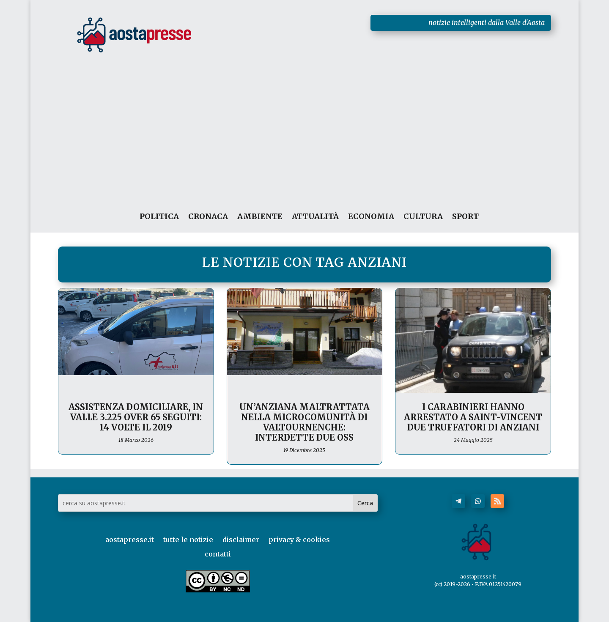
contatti (218, 554)
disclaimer (240, 539)
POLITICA (159, 216)
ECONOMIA (371, 216)
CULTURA (423, 216)
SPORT (465, 216)
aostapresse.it (129, 539)
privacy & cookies (299, 539)
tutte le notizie (188, 539)
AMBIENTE (260, 216)
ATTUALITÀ (315, 216)
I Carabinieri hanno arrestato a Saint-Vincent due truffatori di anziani (473, 417)
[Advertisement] (305, 120)
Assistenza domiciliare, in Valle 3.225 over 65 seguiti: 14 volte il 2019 (136, 417)
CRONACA (208, 216)
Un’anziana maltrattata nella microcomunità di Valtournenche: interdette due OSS (304, 422)
